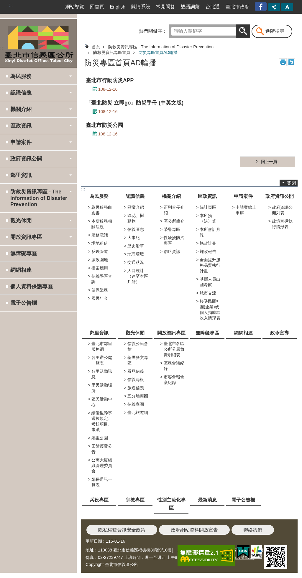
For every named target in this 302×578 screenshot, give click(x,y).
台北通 (213, 6)
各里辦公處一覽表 (101, 360)
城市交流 (208, 293)
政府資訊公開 (279, 196)
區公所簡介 (174, 221)
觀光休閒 (135, 332)
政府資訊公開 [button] (26, 159)
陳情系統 (140, 6)
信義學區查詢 (101, 279)
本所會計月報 (210, 232)
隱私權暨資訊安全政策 (121, 529)
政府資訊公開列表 (282, 210)
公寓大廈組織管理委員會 (101, 465)
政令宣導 (279, 332)
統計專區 (208, 207)
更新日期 (94, 541)
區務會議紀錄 (174, 366)
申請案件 (243, 196)
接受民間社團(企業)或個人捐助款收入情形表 (210, 309)
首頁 (96, 46)
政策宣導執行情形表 (282, 224)
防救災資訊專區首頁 (111, 52)
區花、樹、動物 (137, 218)
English (117, 6)
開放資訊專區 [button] (26, 237)
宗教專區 (135, 499)
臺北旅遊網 (137, 412)
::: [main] (85, 45)
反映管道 (99, 251)
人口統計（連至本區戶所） (137, 276)
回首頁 (97, 6)
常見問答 (165, 6)
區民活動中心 (101, 402)
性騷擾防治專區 (174, 240)
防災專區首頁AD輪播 (158, 52)
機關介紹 (171, 196)
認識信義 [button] (21, 93)
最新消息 (207, 499)
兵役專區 (99, 499)
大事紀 (133, 237)
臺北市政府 (237, 6)
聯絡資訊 (172, 251)
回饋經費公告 (101, 449)
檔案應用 (99, 268)
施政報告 (208, 251)
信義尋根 (135, 379)
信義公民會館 (137, 346)
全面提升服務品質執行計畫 (210, 265)
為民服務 (99, 196)
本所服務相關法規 (101, 224)
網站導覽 (74, 6)
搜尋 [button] (243, 31)
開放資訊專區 (171, 332)
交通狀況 (135, 262)
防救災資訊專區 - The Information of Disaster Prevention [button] (38, 198)
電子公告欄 (23, 303)
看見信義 (135, 371)
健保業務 (99, 290)
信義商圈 (135, 404)
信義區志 (135, 229)
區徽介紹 (135, 207)
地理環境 (135, 254)
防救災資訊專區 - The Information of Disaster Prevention (161, 46)
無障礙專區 (23, 253)
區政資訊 (207, 196)
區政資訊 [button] (21, 126)
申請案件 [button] (21, 142)
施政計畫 (208, 243)
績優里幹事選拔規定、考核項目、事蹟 (101, 421)
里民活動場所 (101, 388)
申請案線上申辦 (246, 210)
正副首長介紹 (174, 210)
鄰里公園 (99, 437)
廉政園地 (99, 259)
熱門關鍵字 (151, 31)
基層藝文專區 (137, 360)
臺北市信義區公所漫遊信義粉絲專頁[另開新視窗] (261, 7)
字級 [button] (287, 7)
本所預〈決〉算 (208, 218)
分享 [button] (274, 7)
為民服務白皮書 (101, 210)
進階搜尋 (274, 31)
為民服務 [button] (21, 76)
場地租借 (99, 243)
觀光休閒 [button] (21, 220)
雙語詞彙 (190, 6)
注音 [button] (291, 62)
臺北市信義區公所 (38, 43)
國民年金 (99, 298)
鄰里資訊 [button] (21, 175)
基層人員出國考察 (210, 282)
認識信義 (135, 196)
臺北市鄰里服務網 (101, 346)
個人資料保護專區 (31, 286)
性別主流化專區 (171, 503)
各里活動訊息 (101, 374)
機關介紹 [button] (21, 109)
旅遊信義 (135, 387)
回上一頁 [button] (269, 161)
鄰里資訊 (99, 332)
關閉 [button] (291, 183)
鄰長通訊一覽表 (101, 482)
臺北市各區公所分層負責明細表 (174, 349)
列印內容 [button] (283, 62)
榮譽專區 (172, 229)
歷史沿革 (135, 246)
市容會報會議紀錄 (174, 380)
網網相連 (21, 270)
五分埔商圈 (137, 396)
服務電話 (99, 235)
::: (11, 4)
